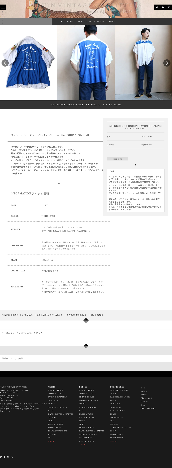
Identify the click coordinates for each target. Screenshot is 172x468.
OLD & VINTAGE (96, 21)
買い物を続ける (97, 315)
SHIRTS (81, 21)
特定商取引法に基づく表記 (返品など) (17, 315)
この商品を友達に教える (77, 315)
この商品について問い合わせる (49, 315)
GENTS (70, 21)
